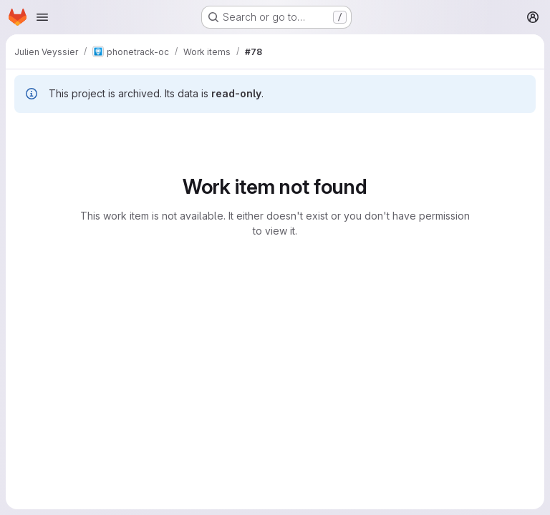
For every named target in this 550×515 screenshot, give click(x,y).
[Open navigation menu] (42, 17)
